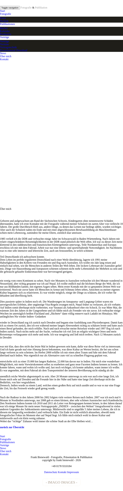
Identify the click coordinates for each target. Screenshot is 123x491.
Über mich (5, 56)
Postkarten (5, 34)
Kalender (5, 31)
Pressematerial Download (13, 50)
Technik (4, 21)
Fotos (3, 18)
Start (2, 10)
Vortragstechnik (8, 47)
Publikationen (7, 24)
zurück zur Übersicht (12, 427)
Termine (4, 44)
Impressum (73, 472)
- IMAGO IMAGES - (61, 482)
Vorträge (4, 37)
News (3, 53)
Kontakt (4, 59)
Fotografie (5, 13)
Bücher (4, 28)
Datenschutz (50, 472)
